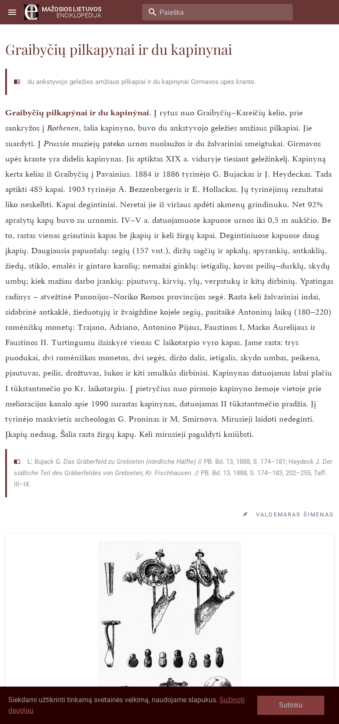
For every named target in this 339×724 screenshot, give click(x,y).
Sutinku (290, 705)
